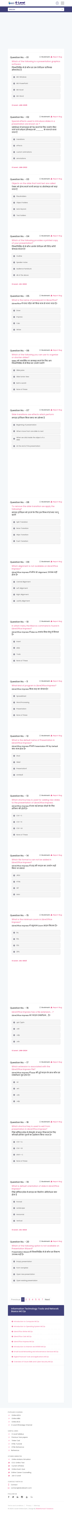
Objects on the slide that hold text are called (33, 183)
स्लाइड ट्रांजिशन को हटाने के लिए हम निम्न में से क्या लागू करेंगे (35, 513)
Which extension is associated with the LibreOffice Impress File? (31, 1068)
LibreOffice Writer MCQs (22, 1331)
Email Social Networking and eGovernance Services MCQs (34, 1352)
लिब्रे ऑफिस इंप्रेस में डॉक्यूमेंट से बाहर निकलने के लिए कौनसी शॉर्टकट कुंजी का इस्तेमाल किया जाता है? (34, 1133)
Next (47, 1299)
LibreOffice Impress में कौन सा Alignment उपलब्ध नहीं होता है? (34, 573)
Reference (13, 1450)
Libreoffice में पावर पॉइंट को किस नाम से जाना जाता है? (34, 303)
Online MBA (14, 1418)
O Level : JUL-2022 (19, 284)
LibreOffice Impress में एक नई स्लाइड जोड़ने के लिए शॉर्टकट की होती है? (33, 807)
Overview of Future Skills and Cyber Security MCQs (32, 1362)
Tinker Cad (14, 1441)
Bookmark (44, 57)
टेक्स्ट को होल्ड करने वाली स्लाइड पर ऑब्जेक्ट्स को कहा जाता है (35, 188)
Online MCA (14, 1415)
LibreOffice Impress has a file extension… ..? (33, 1012)
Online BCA (14, 1422)
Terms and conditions (15, 1506)
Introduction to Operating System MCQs (28, 1326)
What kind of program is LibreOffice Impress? (34, 685)
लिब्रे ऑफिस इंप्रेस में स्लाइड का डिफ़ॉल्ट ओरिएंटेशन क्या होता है (34, 1193)
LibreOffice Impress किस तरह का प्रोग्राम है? (30, 689)
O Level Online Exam (17, 3)
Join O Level (14, 1476)
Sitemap (37, 1506)
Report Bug (56, 57)
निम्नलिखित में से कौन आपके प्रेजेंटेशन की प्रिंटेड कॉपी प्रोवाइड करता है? (34, 247)
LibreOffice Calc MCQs (21, 1336)
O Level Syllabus (16, 1434)
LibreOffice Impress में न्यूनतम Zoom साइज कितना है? (34, 926)
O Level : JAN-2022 (19, 167)
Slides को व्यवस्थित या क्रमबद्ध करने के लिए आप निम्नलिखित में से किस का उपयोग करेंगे (32, 362)
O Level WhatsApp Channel (20, 1425)
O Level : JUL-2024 (19, 1230)
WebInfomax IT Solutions (44, 1509)
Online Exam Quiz (16, 1469)
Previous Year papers (18, 1437)
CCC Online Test (16, 1463)
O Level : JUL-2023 (19, 961)
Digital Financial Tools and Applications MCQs (30, 1357)
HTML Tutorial (15, 1444)
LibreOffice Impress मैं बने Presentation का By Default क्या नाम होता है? (35, 747)
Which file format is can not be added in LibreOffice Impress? (31, 861)
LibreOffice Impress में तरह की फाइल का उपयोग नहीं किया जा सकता (34, 867)
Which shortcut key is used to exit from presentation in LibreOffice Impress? (31, 1127)
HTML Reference (16, 1447)
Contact (12, 1485)
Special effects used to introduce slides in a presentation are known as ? (33, 122)
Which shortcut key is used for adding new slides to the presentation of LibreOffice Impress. (36, 801)
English (12, 9)
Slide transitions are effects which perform (33, 414)
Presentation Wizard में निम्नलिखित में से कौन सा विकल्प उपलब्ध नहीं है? (36, 1253)
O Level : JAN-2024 (19, 1050)
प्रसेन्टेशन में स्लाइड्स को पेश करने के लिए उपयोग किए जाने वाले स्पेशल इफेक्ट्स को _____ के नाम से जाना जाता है (34, 130)
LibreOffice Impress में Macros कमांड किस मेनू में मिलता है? (35, 633)
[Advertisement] (36, 32)
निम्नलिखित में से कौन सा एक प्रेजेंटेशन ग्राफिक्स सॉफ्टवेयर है (32, 68)
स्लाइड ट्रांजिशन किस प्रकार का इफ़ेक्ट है (28, 418)
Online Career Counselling (19, 1472)
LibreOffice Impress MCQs (22, 1341)
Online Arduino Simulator (19, 1459)
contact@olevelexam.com (20, 1488)
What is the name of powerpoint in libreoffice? (35, 300)
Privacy (28, 1506)
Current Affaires (16, 1466)
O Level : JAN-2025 (19, 105)
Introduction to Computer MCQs (25, 1321)
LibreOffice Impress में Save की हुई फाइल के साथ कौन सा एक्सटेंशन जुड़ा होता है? (36, 1074)
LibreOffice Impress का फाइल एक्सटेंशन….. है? (31, 1015)
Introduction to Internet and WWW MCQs (28, 1347)
